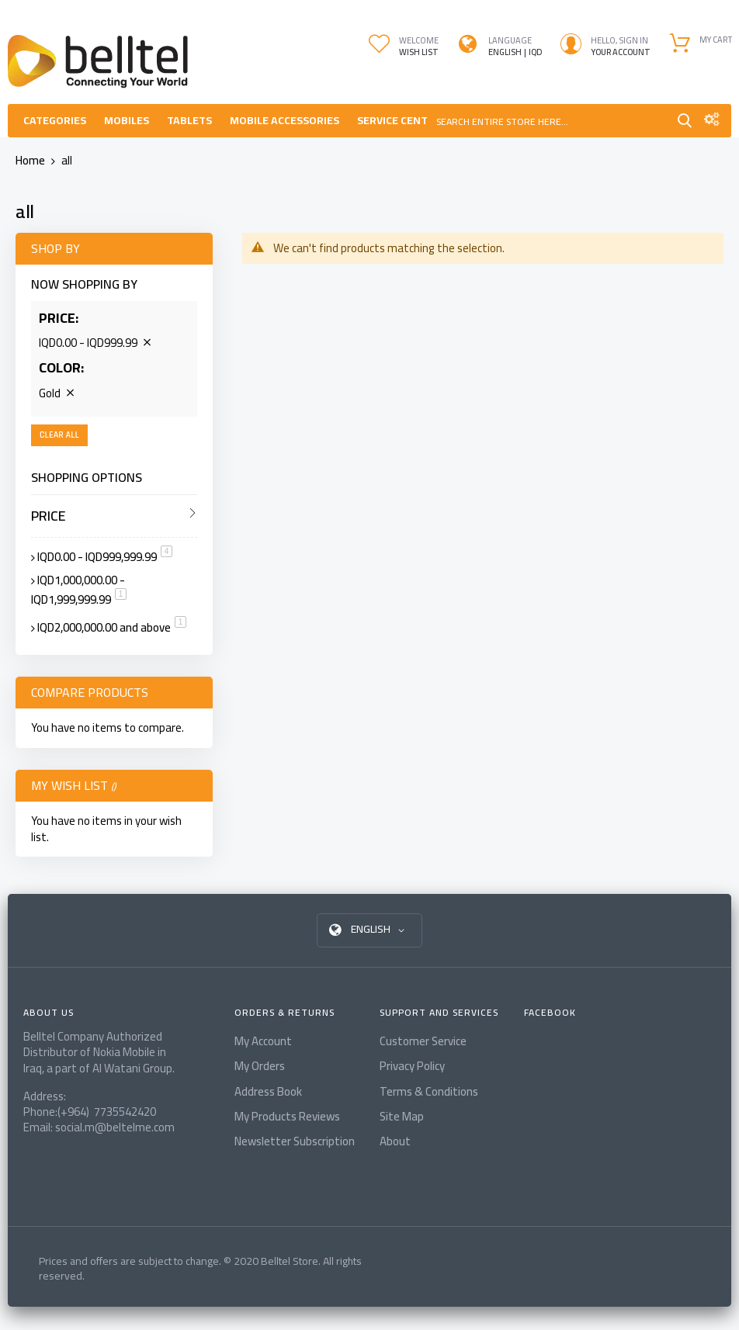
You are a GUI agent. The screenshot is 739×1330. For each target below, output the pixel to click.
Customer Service (423, 1041)
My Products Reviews (287, 1116)
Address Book (268, 1091)
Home (31, 160)
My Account (263, 1041)
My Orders (259, 1066)
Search (684, 120)
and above (111, 627)
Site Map (402, 1116)
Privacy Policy (412, 1066)
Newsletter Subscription (294, 1141)
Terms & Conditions (429, 1091)
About (395, 1141)
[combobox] (550, 120)
